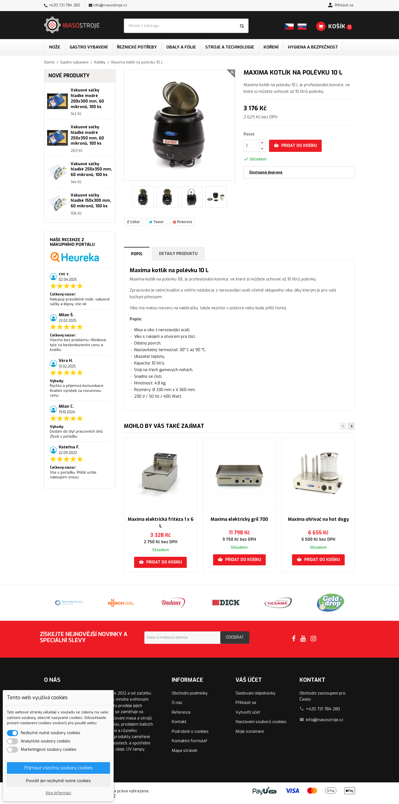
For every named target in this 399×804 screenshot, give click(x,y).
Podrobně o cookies (190, 731)
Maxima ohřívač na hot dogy (318, 519)
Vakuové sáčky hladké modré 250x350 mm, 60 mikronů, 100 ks (87, 135)
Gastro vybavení (89, 47)
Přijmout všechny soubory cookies (58, 768)
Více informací (58, 793)
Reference (181, 712)
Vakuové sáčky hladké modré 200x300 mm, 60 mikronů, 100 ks (87, 98)
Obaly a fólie (181, 47)
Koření (271, 47)
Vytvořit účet (248, 712)
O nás (177, 702)
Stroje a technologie (229, 47)
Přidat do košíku (295, 145)
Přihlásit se (246, 702)
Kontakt (179, 721)
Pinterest (182, 221)
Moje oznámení (250, 731)
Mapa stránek (184, 750)
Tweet (156, 221)
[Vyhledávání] (186, 26)
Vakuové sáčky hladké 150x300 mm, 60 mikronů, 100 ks (91, 201)
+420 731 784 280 (64, 5)
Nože (54, 47)
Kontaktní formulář (189, 741)
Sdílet (133, 221)
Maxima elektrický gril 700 (239, 519)
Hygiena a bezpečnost (313, 47)
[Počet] (251, 146)
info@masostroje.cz (110, 5)
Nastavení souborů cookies (261, 721)
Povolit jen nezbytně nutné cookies (58, 780)
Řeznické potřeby (137, 47)
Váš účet (249, 680)
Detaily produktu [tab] (178, 253)
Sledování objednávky (255, 693)
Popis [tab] (136, 254)
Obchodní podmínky (190, 693)
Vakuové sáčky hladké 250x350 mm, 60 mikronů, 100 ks (91, 169)
